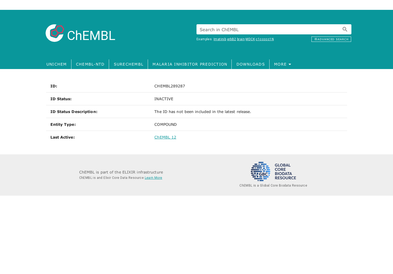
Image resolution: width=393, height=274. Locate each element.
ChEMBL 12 (165, 137)
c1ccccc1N (265, 39)
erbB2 (231, 39)
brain (241, 39)
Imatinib (220, 39)
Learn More (153, 178)
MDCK (250, 39)
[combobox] (273, 29)
